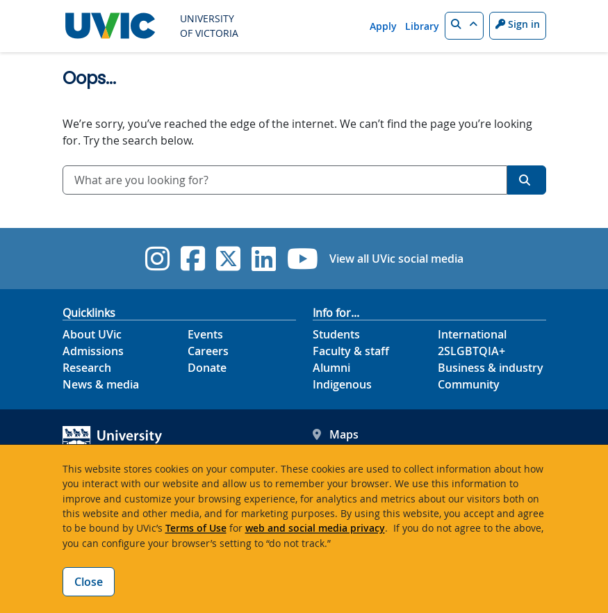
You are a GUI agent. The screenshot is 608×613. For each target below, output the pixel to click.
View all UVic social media (396, 258)
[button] (464, 26)
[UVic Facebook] (193, 258)
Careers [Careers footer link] (208, 351)
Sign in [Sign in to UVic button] (517, 24)
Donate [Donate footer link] (207, 367)
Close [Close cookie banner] (88, 581)
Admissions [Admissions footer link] (93, 351)
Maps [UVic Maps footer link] (336, 434)
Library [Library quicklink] (422, 26)
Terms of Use (196, 527)
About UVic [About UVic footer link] (92, 334)
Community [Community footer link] (469, 384)
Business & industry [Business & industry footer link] (490, 367)
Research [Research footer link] (87, 367)
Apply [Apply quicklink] (383, 26)
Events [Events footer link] (205, 334)
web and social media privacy (315, 527)
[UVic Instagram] (157, 258)
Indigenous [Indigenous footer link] (342, 384)
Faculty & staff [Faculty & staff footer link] (351, 351)
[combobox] (285, 180)
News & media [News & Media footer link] (101, 384)
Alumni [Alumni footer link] (331, 367)
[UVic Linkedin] (264, 258)
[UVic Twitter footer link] (228, 258)
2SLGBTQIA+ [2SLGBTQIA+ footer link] (471, 351)
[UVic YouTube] (302, 258)
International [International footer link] (472, 334)
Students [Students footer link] (336, 334)
